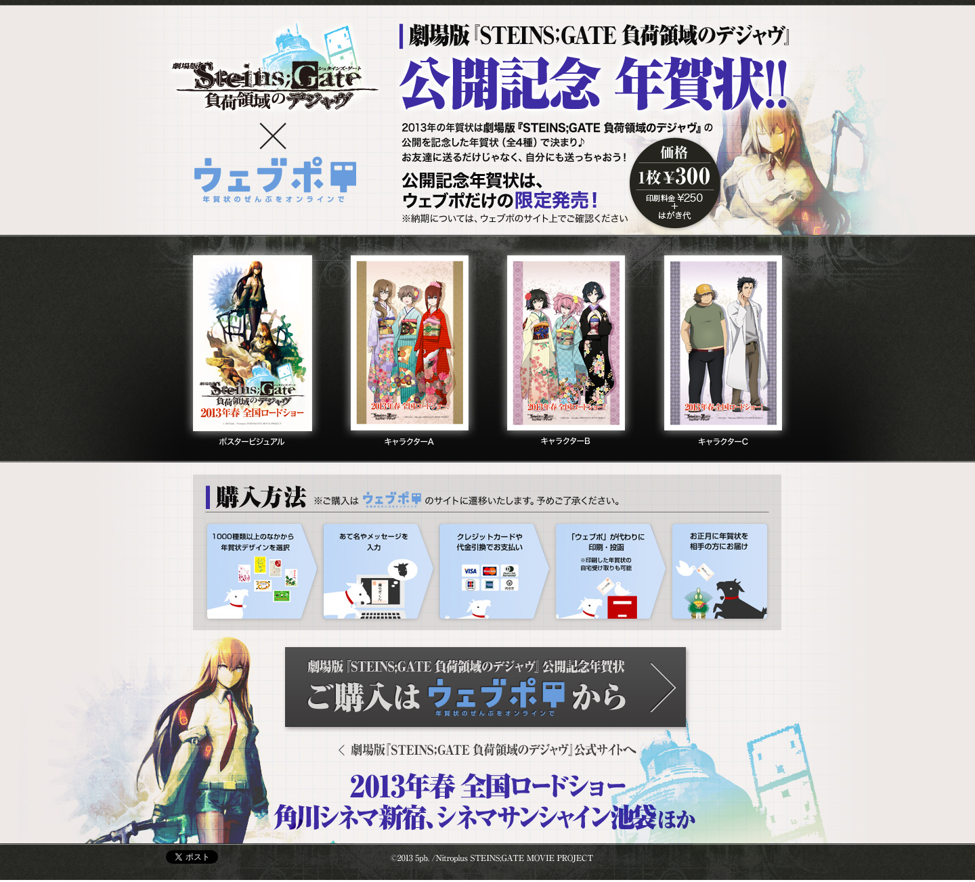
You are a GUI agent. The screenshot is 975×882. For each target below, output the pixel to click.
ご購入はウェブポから (488, 690)
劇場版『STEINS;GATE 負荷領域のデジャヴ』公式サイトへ (487, 750)
